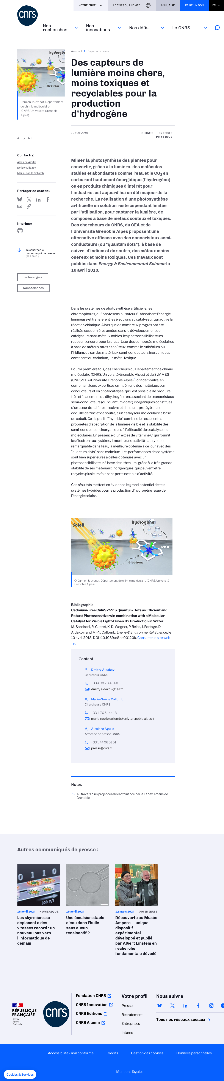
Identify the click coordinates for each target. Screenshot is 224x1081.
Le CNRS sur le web (127, 5)
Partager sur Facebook (47, 199)
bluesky (159, 1005)
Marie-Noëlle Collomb (30, 173)
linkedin (185, 1005)
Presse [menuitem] (127, 1006)
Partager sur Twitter (29, 199)
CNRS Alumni (88, 1022)
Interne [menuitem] (127, 1033)
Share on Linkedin (38, 199)
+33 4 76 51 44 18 (104, 713)
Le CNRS (181, 27)
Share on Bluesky (19, 199)
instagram (211, 1005)
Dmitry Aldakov (26, 167)
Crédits (112, 1053)
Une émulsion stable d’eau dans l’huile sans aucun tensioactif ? (87, 901)
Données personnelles (194, 1053)
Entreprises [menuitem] (131, 1024)
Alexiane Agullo (26, 162)
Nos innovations (98, 27)
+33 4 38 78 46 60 (104, 683)
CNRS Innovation (92, 1004)
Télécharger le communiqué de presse (40, 253)
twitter (172, 1005)
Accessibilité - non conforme (71, 1053)
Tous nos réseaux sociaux (173, 1019)
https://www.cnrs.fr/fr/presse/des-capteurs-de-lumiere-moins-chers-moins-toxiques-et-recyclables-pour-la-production (29, 206)
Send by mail (19, 206)
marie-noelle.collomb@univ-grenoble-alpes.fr (122, 719)
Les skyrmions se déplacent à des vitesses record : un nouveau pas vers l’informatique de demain (38, 906)
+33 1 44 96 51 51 (103, 742)
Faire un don (194, 5)
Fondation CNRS (91, 995)
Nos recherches (55, 27)
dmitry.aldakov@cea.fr (107, 689)
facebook (198, 1005)
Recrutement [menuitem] (132, 1015)
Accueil (76, 51)
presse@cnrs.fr (101, 748)
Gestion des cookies (147, 1053)
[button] (20, 1074)
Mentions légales (129, 1072)
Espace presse (99, 51)
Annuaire (168, 5)
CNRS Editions (89, 1013)
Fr (214, 5)
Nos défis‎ (139, 27)
